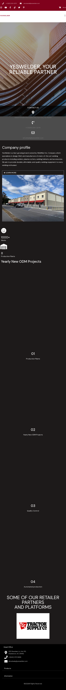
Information (8, 676)
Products (7, 668)
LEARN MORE (11, 173)
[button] (65, 15)
